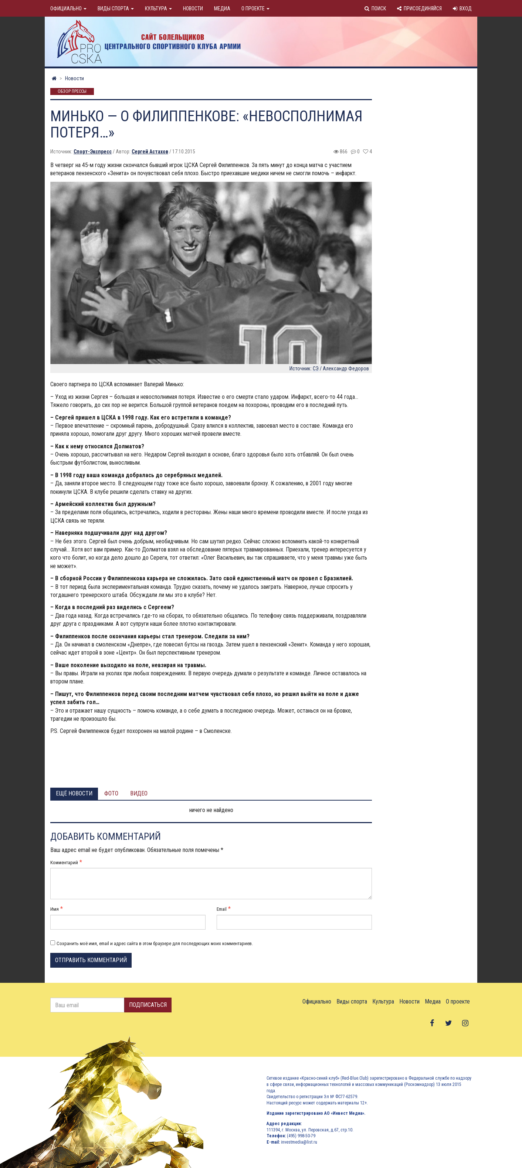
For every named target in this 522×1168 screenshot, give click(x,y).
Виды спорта (116, 8)
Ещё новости (74, 793)
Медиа (222, 8)
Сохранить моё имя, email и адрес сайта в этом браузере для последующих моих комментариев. (155, 943)
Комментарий (64, 862)
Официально (68, 8)
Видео (139, 793)
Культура (158, 8)
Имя (54, 909)
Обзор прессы (72, 91)
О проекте (255, 8)
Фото (111, 793)
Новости (193, 8)
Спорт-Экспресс (93, 152)
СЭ (316, 368)
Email (222, 909)
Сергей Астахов (150, 152)
